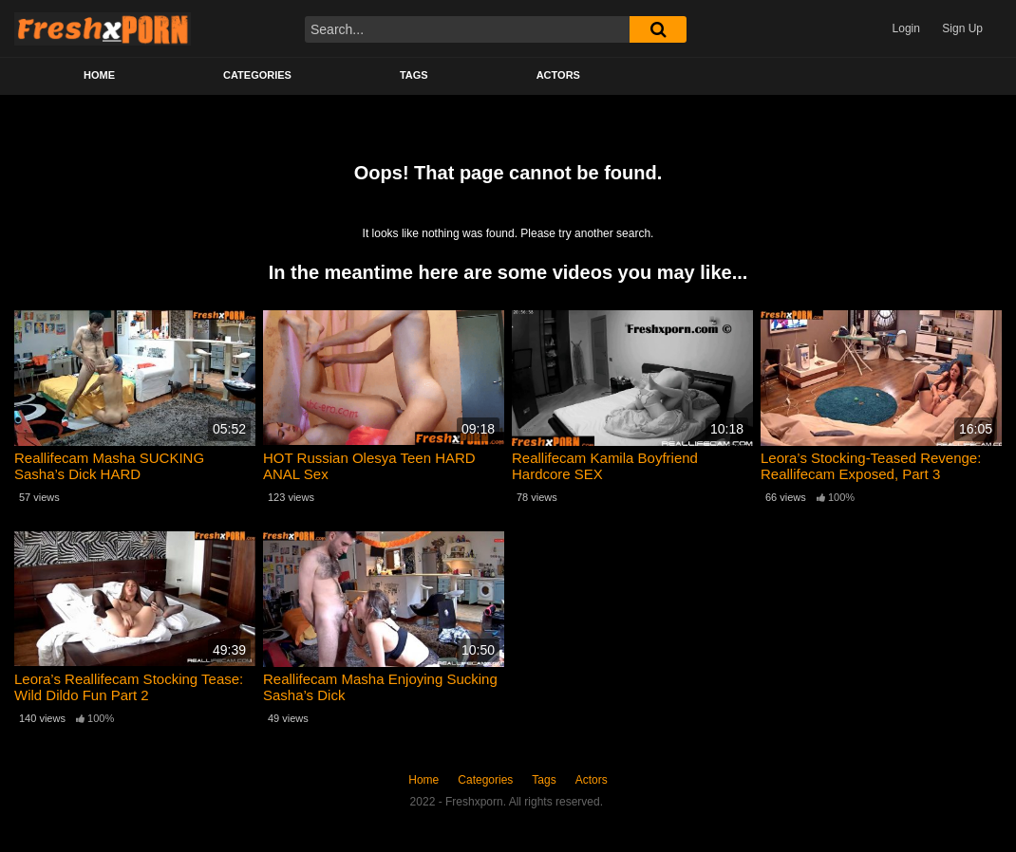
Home (99, 75)
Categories (257, 75)
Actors (558, 75)
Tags (414, 75)
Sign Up (962, 28)
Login (906, 28)
